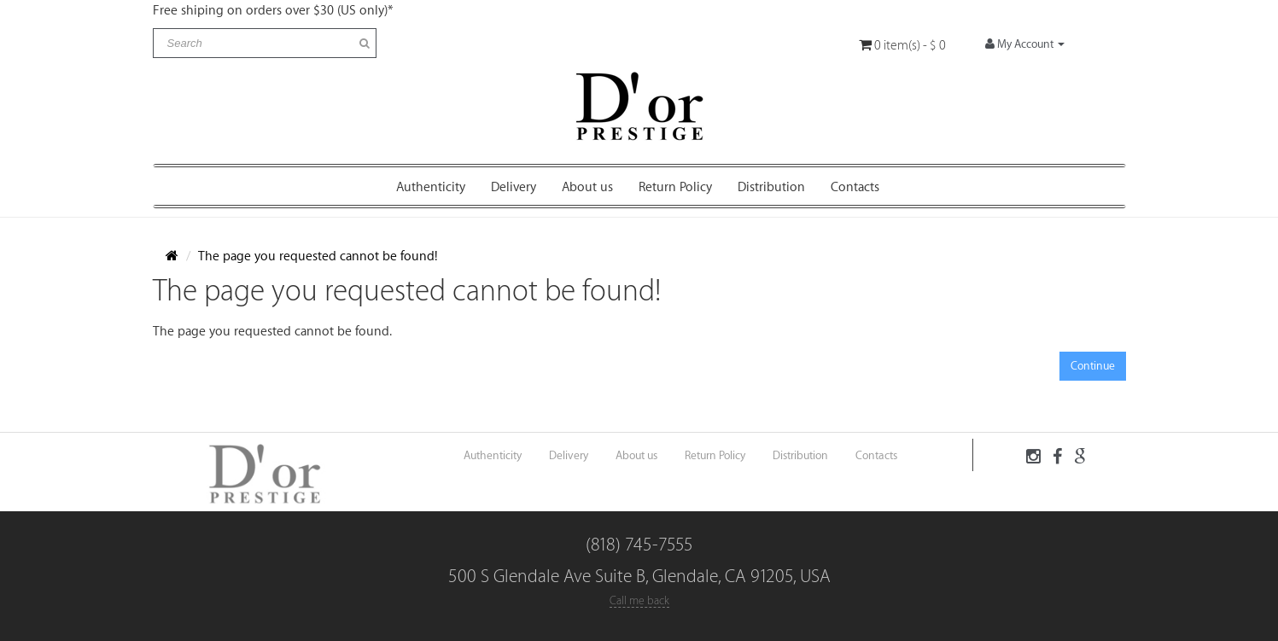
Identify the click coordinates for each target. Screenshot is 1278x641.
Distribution (771, 187)
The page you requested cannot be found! (318, 256)
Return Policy (675, 187)
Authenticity (430, 187)
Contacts (855, 187)
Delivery (513, 187)
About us (587, 187)
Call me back (639, 600)
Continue (1093, 365)
